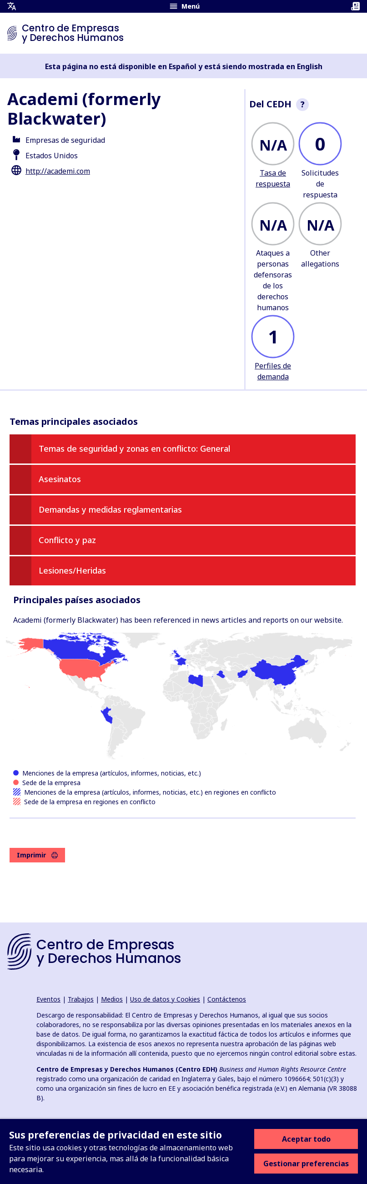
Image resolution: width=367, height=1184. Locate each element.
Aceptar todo (306, 1139)
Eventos (48, 999)
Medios (112, 999)
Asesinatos (60, 479)
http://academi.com (57, 171)
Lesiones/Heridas (72, 570)
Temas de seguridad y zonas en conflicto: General (134, 448)
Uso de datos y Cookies (165, 999)
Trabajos (81, 999)
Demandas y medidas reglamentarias (110, 509)
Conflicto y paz (67, 539)
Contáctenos (226, 999)
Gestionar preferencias (306, 1164)
